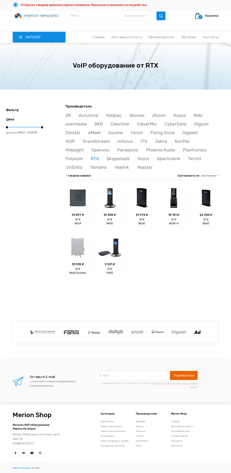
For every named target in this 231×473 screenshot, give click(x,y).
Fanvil (137, 132)
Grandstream (96, 141)
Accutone (88, 115)
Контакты (210, 37)
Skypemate (118, 158)
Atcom (158, 115)
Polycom (74, 158)
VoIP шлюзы (107, 421)
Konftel (182, 141)
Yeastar (144, 167)
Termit (194, 158)
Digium (201, 124)
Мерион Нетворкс (22, 468)
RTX (95, 158)
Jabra (161, 141)
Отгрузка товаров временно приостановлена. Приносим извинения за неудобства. (84, 5)
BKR (99, 124)
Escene (115, 132)
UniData (74, 167)
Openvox (100, 150)
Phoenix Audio (160, 150)
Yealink (121, 167)
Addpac (114, 115)
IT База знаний (179, 436)
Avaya (179, 115)
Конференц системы (113, 446)
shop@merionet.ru (23, 443)
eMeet (94, 132)
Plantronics (194, 150)
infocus (125, 141)
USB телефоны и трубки (115, 441)
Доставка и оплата (126, 37)
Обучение (188, 37)
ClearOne (120, 124)
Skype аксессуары (111, 426)
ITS (144, 141)
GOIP (70, 141)
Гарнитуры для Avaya (113, 431)
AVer (198, 115)
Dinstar (73, 132)
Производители (161, 37)
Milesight (75, 150)
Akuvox (137, 115)
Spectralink (168, 158)
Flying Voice (163, 132)
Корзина (211, 16)
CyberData (175, 124)
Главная (98, 37)
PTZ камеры (107, 436)
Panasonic (127, 150)
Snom (143, 158)
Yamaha (98, 167)
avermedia (76, 124)
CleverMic (147, 124)
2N (68, 115)
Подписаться (183, 375)
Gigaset (190, 132)
